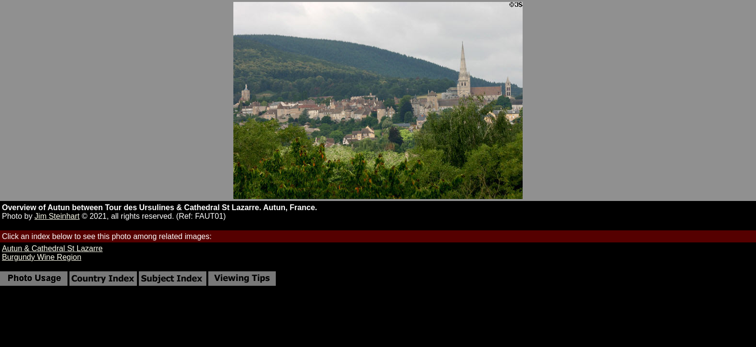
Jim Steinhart (57, 216)
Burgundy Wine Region (41, 257)
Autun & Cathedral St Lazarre (52, 248)
